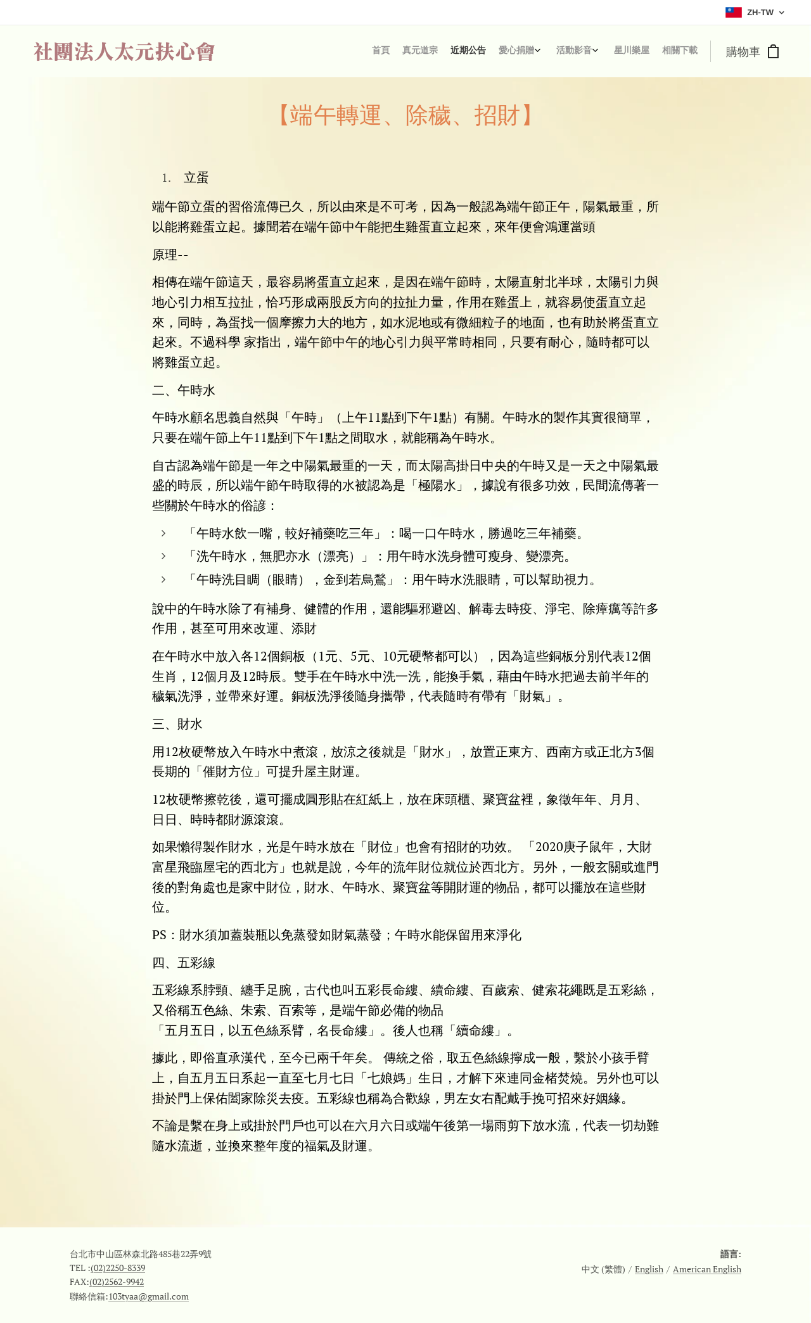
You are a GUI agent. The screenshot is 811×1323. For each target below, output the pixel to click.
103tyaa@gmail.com (148, 1296)
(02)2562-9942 (116, 1282)
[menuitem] (604, 51)
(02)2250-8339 (118, 1268)
